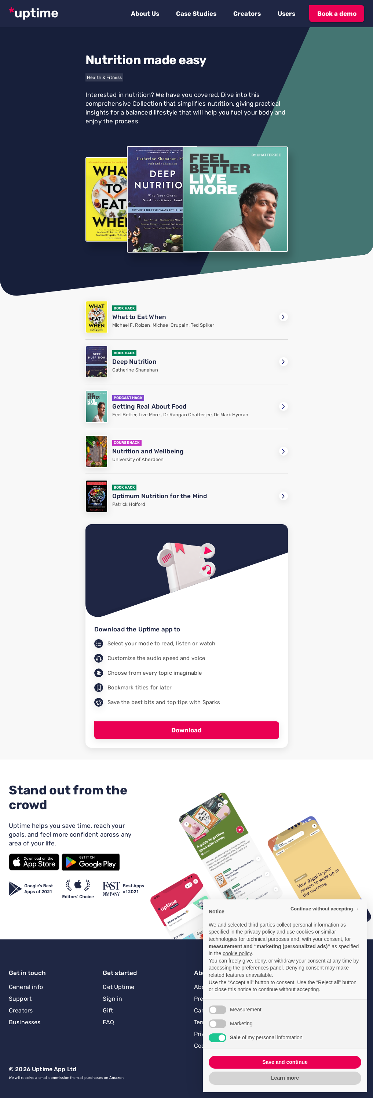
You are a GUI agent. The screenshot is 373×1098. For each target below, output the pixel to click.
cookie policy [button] (237, 953)
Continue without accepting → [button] (324, 909)
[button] (145, 13)
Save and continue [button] (285, 1062)
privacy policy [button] (259, 932)
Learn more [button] (285, 1078)
